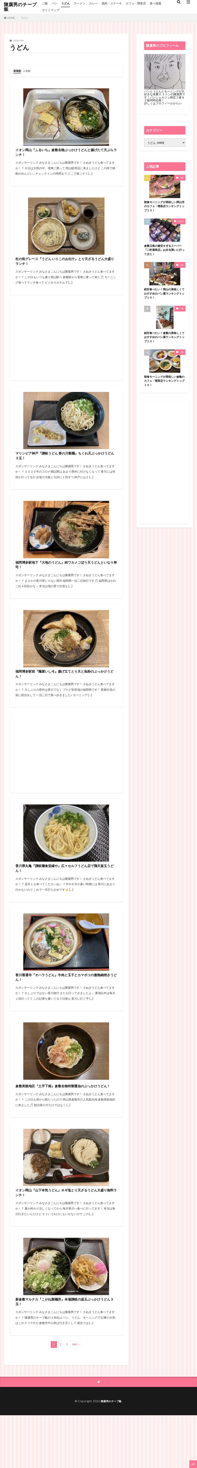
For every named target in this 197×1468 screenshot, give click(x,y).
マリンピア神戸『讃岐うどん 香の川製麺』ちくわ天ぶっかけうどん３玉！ (64, 468)
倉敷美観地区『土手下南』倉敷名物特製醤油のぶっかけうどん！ (65, 1124)
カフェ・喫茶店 (136, 3)
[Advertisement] (66, 350)
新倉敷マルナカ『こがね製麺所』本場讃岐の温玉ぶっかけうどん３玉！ (66, 1352)
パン (54, 3)
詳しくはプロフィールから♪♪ (163, 103)
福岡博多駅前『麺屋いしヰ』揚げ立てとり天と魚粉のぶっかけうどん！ (66, 696)
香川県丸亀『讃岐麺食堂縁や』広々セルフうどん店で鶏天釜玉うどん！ (65, 896)
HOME (11, 18)
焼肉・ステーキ (112, 3)
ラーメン (79, 3)
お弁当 (180, 223)
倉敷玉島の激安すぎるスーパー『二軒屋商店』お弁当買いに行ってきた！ (163, 252)
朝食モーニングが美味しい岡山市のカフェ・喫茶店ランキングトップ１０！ (163, 207)
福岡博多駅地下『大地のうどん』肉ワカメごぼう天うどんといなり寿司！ (66, 582)
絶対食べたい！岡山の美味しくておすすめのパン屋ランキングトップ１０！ (163, 298)
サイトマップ (50, 10)
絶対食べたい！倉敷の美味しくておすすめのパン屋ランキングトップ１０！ (163, 343)
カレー (93, 3)
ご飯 (45, 3)
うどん (65, 3)
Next (75, 1396)
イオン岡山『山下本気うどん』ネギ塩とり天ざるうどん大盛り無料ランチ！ (63, 1238)
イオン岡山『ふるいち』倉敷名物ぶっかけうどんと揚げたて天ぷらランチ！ (64, 155)
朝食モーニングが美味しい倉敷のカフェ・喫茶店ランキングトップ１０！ (163, 388)
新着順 (17, 70)
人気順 (28, 70)
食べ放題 (155, 3)
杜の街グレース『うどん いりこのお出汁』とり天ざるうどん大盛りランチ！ (64, 269)
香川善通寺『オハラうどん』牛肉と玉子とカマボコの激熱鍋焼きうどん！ (63, 1010)
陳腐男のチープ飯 (20, 6)
